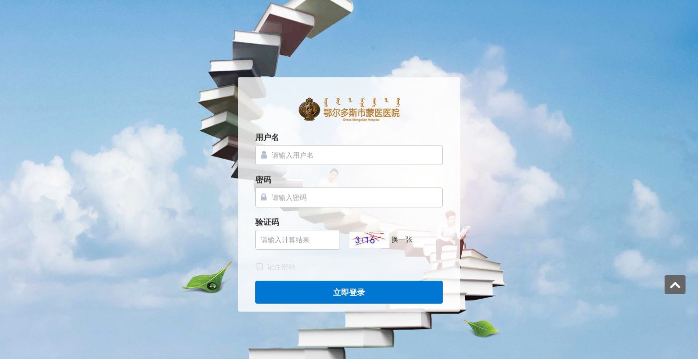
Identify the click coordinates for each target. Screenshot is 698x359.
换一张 (401, 239)
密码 (263, 180)
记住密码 (281, 267)
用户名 (267, 137)
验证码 (267, 222)
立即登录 (349, 292)
